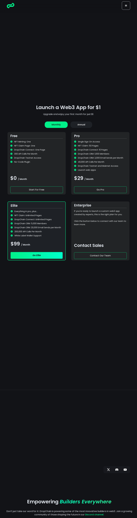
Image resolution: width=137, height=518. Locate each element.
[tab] (56, 124)
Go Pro (100, 189)
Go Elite (37, 255)
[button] (126, 5)
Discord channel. (94, 514)
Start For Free (36, 189)
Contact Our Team (100, 255)
